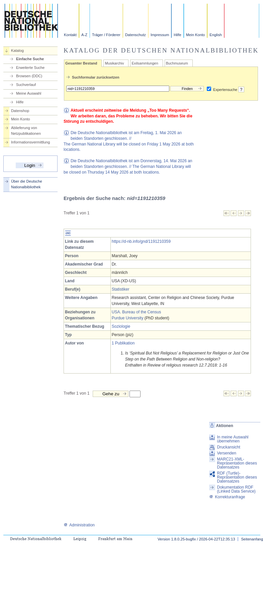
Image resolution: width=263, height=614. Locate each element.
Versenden (226, 453)
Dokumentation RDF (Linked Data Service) (236, 489)
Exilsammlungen (145, 63)
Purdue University (128, 318)
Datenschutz (135, 35)
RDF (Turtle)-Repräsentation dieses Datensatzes (237, 477)
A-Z (84, 35)
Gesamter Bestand (81, 63)
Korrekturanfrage (227, 497)
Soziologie (121, 326)
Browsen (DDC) (29, 76)
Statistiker (120, 289)
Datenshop (20, 111)
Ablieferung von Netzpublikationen (26, 130)
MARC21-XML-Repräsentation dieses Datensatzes (237, 463)
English (215, 35)
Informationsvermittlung (30, 142)
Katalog (17, 50)
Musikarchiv (114, 63)
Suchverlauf (26, 85)
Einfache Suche (30, 59)
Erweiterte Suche (30, 68)
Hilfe (177, 35)
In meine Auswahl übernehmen (232, 439)
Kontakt (70, 35)
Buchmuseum (177, 63)
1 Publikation (123, 343)
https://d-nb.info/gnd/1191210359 (141, 241)
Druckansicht (228, 447)
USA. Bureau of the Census (136, 312)
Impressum (160, 35)
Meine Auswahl (28, 93)
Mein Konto (195, 35)
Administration (79, 525)
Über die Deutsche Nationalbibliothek (26, 184)
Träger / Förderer (106, 35)
